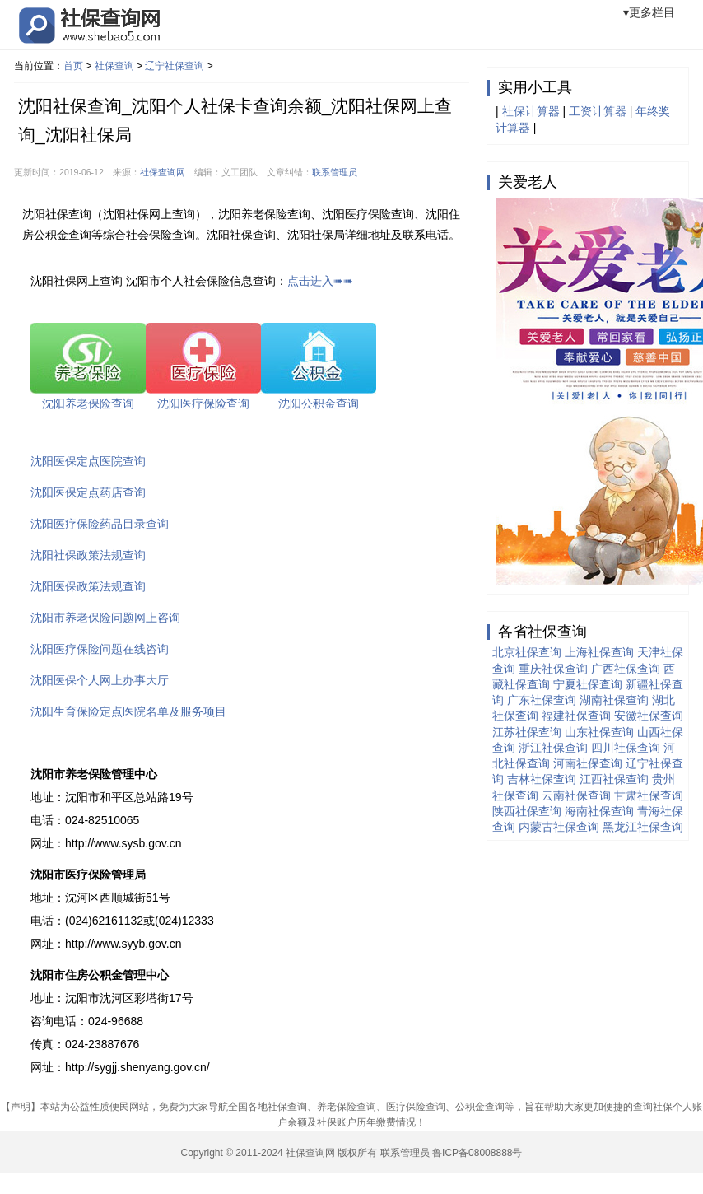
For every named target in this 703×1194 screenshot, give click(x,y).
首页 (73, 66)
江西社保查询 (614, 779)
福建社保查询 (576, 715)
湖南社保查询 (614, 700)
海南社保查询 (599, 811)
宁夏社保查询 (587, 684)
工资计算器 (597, 111)
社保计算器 (531, 111)
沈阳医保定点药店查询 (88, 492)
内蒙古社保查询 (559, 826)
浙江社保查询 (553, 747)
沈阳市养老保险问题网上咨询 (105, 617)
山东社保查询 (599, 732)
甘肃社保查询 (648, 795)
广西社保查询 (625, 668)
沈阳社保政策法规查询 (88, 555)
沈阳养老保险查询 (88, 403)
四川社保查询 (625, 747)
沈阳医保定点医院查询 (88, 461)
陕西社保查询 (526, 811)
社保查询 (114, 66)
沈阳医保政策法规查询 (88, 586)
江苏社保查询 (526, 732)
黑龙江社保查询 (643, 826)
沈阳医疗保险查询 (203, 403)
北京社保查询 (526, 652)
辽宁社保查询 (174, 66)
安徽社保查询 (648, 715)
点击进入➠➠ (320, 280)
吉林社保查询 (541, 779)
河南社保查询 (587, 763)
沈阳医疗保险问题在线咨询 (99, 648)
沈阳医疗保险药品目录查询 (99, 523)
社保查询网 (162, 172)
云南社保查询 (576, 795)
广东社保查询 (541, 700)
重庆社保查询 (553, 668)
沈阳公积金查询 (318, 403)
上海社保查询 (599, 652)
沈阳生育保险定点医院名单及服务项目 (128, 711)
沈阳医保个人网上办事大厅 (99, 680)
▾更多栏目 (649, 12)
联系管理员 (334, 172)
